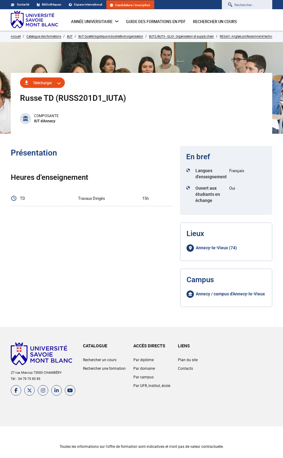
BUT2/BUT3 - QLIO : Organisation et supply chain (181, 36)
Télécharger (42, 82)
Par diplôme (143, 359)
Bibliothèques (49, 4)
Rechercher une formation (104, 368)
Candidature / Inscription (130, 5)
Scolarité (20, 4)
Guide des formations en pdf (156, 21)
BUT (70, 36)
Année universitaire (95, 21)
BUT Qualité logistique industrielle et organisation (110, 36)
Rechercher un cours (215, 21)
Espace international (85, 4)
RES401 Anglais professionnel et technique (249, 36)
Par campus (143, 376)
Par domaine (144, 368)
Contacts (185, 368)
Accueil (16, 36)
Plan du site (188, 359)
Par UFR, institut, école (151, 385)
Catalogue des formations (43, 36)
